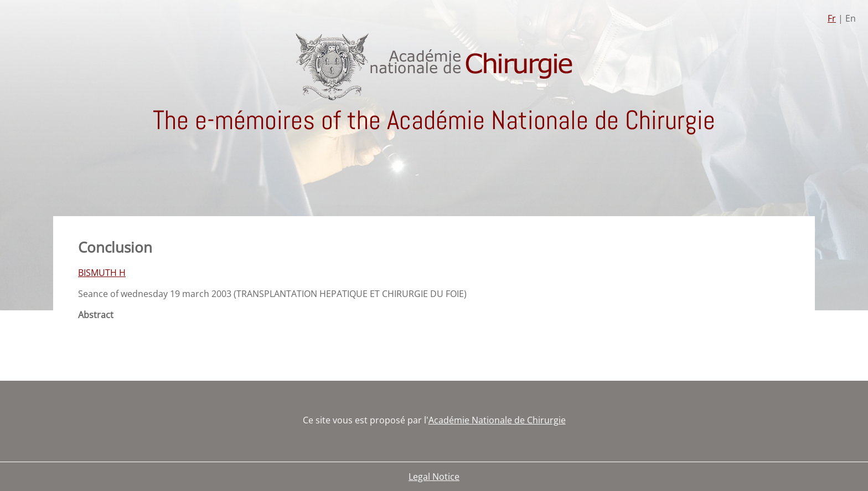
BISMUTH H (102, 273)
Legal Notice (434, 476)
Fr (832, 18)
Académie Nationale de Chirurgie (497, 420)
